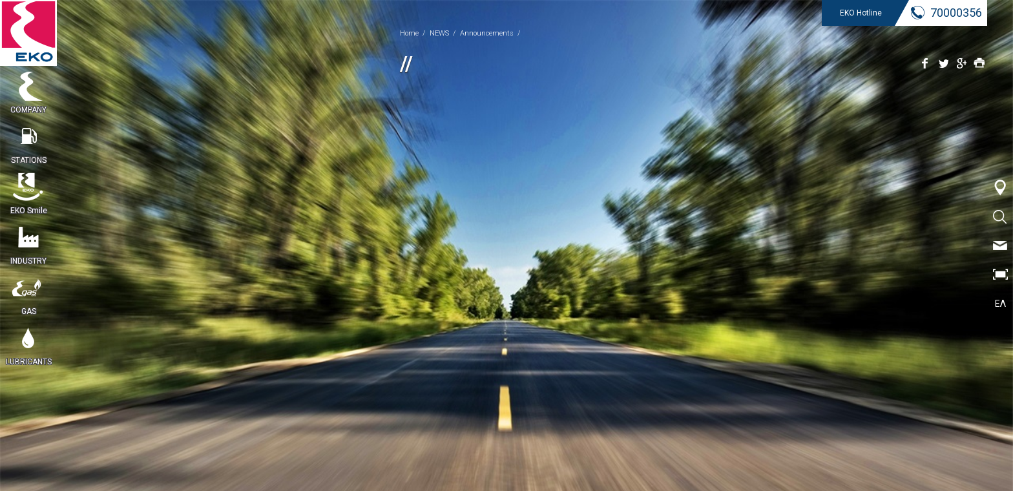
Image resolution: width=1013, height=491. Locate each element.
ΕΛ (1000, 303)
